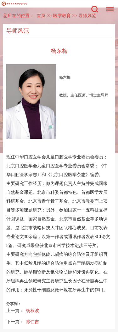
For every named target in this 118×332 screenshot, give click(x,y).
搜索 (95, 9)
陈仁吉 (32, 321)
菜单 (108, 5)
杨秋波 (32, 310)
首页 (41, 15)
